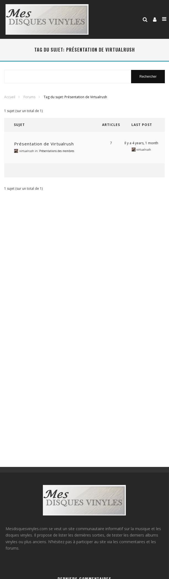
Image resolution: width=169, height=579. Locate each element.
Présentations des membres (56, 151)
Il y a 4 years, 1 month (141, 143)
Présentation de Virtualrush (44, 143)
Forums (29, 97)
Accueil (9, 97)
